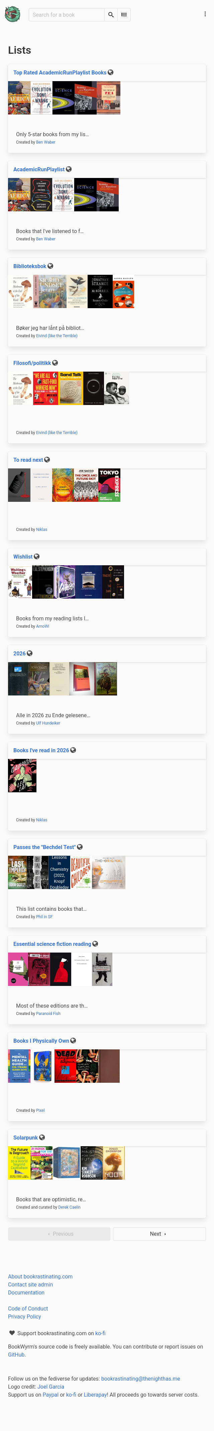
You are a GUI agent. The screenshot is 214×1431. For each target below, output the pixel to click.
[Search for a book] (67, 14)
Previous (59, 1234)
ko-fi (100, 1333)
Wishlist (23, 557)
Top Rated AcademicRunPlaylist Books (60, 72)
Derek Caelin (69, 1207)
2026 (19, 653)
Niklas (41, 529)
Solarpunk (25, 1138)
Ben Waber (46, 142)
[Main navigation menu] (205, 14)
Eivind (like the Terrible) (57, 336)
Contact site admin (30, 1284)
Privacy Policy (24, 1316)
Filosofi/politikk (32, 363)
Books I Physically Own (41, 1041)
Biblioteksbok (29, 266)
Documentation (26, 1292)
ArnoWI (42, 626)
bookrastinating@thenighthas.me (140, 1379)
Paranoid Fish (48, 1013)
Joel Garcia (50, 1387)
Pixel (40, 1110)
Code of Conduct (28, 1308)
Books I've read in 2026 (41, 750)
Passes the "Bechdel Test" (44, 847)
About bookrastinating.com (40, 1276)
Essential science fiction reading (52, 944)
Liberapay (95, 1395)
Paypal (50, 1395)
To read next (28, 460)
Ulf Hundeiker (48, 723)
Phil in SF (44, 916)
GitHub (16, 1355)
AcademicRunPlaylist (39, 169)
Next (159, 1234)
